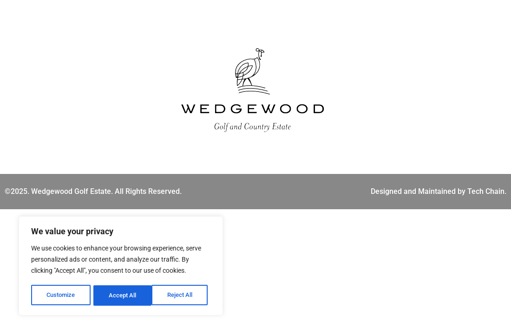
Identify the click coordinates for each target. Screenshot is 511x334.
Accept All (182, 295)
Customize (61, 295)
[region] (121, 266)
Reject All (122, 295)
